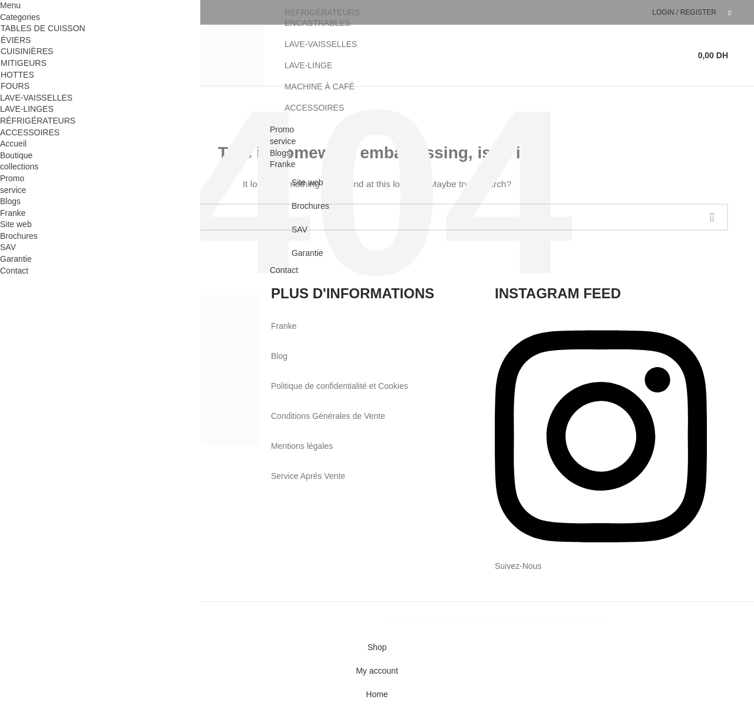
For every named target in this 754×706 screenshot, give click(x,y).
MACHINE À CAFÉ (320, 86)
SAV (299, 229)
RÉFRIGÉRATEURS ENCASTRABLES (322, 18)
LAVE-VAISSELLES (321, 44)
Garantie (307, 253)
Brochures (310, 206)
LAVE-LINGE (308, 65)
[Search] (681, 55)
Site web (307, 182)
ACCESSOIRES (314, 107)
